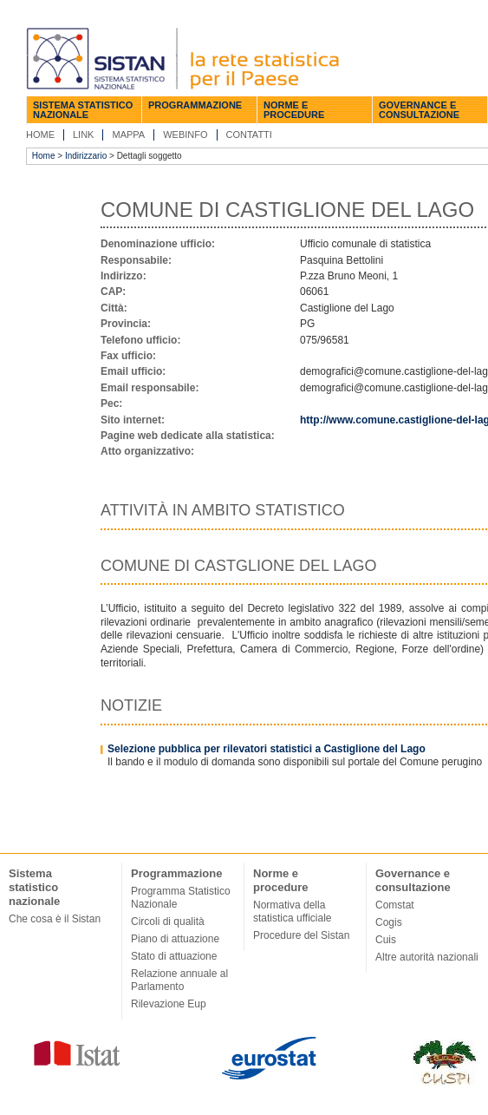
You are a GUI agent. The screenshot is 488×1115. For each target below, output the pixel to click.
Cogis (388, 922)
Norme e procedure (294, 110)
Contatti (249, 134)
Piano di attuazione (175, 939)
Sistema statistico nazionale (83, 110)
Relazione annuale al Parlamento (179, 980)
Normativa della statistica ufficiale (292, 911)
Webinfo (185, 134)
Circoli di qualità (168, 921)
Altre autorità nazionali (426, 957)
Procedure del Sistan (301, 935)
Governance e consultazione (419, 110)
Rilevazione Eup (168, 1004)
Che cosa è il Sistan (55, 919)
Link (83, 134)
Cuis (385, 940)
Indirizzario (86, 156)
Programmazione (195, 105)
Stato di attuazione (174, 956)
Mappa (128, 134)
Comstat (394, 905)
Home (40, 134)
